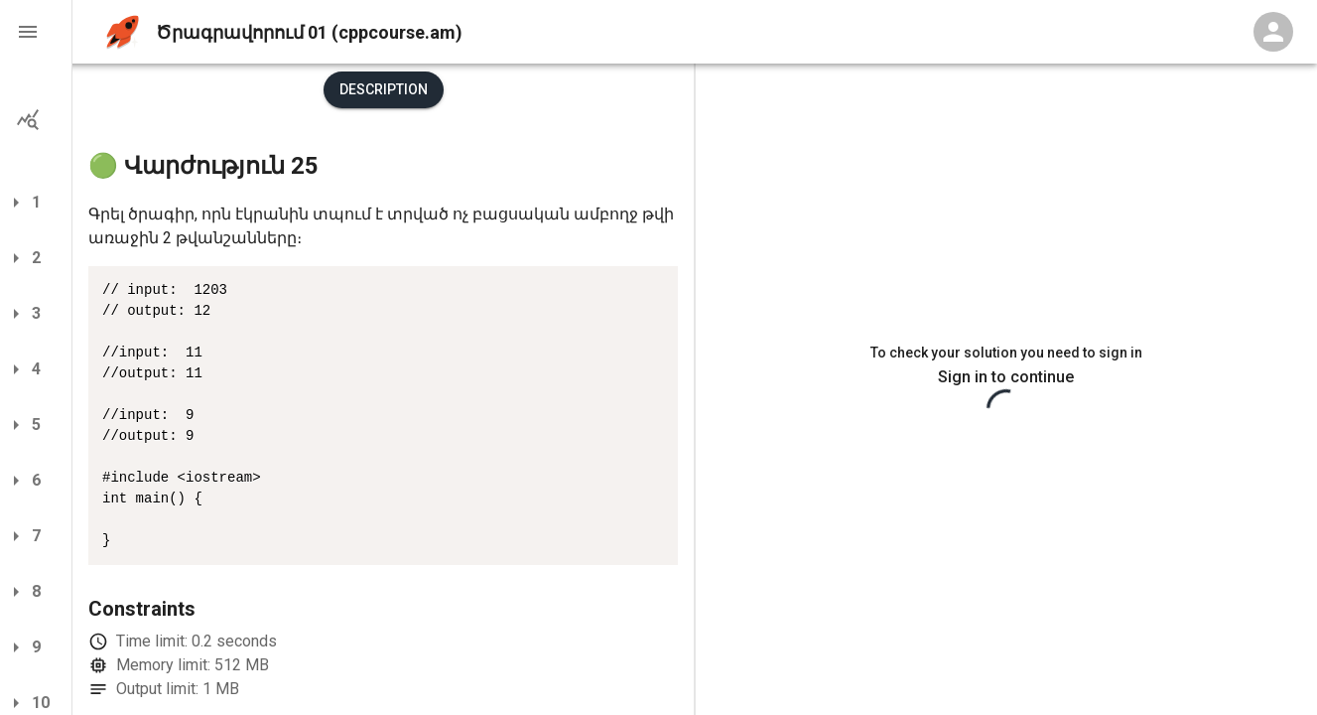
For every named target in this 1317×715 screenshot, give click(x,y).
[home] (122, 32)
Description (383, 89)
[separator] (695, 389)
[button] (35, 32)
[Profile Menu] (1273, 32)
